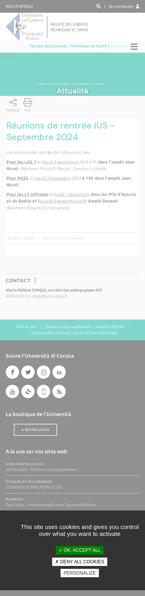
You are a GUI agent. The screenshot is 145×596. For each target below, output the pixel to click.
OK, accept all (80, 550)
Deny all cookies (79, 561)
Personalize (79, 573)
